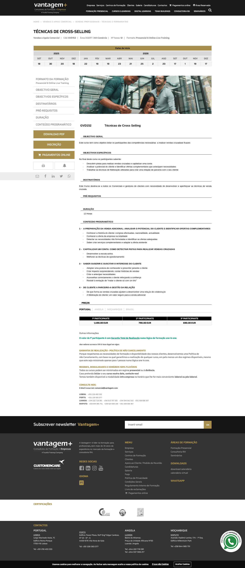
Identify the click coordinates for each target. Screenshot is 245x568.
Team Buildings (162, 11)
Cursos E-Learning (121, 11)
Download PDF (54, 134)
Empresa (91, 5)
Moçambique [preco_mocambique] (114, 309)
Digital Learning (142, 11)
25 (142, 64)
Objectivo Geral (47, 90)
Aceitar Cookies (182, 564)
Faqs (127, 474)
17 (175, 64)
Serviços (100, 5)
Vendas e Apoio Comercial (57, 21)
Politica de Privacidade (136, 478)
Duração (43, 117)
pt (81, 483)
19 (97, 64)
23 (119, 64)
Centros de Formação (115, 5)
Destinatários (46, 104)
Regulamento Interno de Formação (142, 485)
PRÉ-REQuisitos (47, 111)
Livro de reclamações (135, 489)
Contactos (162, 5)
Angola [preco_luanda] (99, 309)
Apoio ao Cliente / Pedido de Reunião (143, 463)
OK (207, 425)
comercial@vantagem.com (106, 388)
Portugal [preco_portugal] (85, 309)
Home (36, 21)
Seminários (199, 11)
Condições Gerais (133, 482)
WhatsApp (177, 481)
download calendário (181, 469)
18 (39, 64)
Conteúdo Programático (53, 124)
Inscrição (54, 145)
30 (50, 64)
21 (131, 64)
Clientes (130, 5)
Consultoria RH (182, 11)
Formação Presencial (97, 11)
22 (85, 64)
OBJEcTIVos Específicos (52, 97)
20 (62, 64)
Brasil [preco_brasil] (130, 309)
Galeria (139, 5)
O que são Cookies (160, 564)
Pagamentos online (136, 493)
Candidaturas (150, 5)
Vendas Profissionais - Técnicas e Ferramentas (101, 21)
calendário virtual (179, 473)
